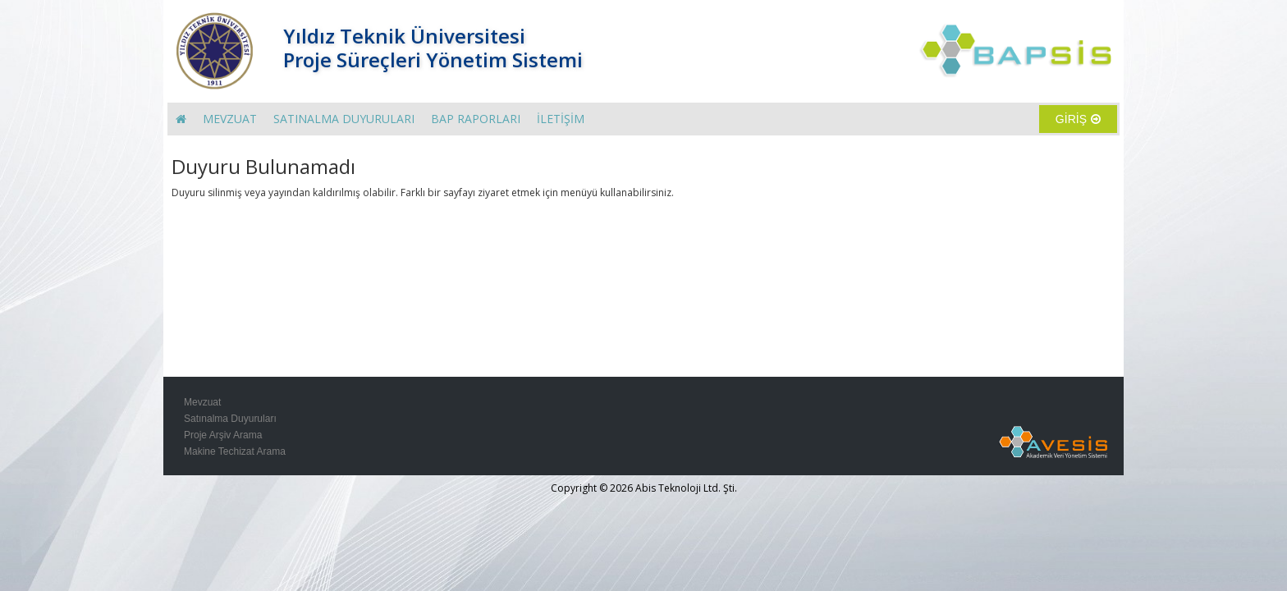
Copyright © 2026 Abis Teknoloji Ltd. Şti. (644, 488)
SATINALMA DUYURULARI (343, 118)
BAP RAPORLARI (475, 118)
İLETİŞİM (560, 118)
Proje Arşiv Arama (223, 435)
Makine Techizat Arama (235, 451)
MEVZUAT (230, 118)
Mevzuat (202, 402)
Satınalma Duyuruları (230, 418)
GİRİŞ (1078, 119)
